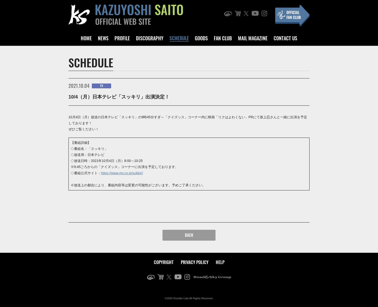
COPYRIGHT (164, 262)
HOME (86, 38)
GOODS (201, 38)
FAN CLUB (223, 38)
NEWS (103, 38)
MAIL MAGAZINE (253, 38)
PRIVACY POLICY (195, 262)
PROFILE (122, 38)
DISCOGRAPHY (149, 38)
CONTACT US (285, 38)
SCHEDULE (179, 38)
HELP (220, 262)
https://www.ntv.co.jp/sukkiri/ (122, 173)
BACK (189, 235)
